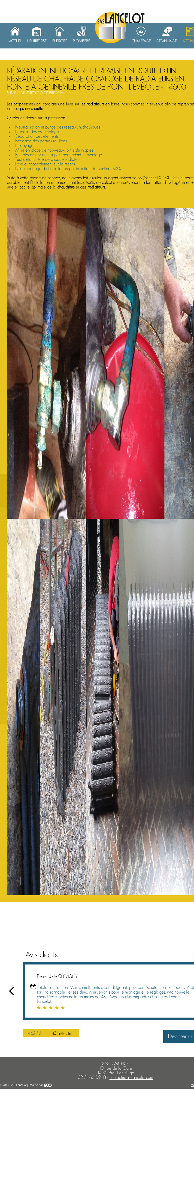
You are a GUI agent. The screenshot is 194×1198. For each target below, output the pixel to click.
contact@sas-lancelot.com (131, 1077)
